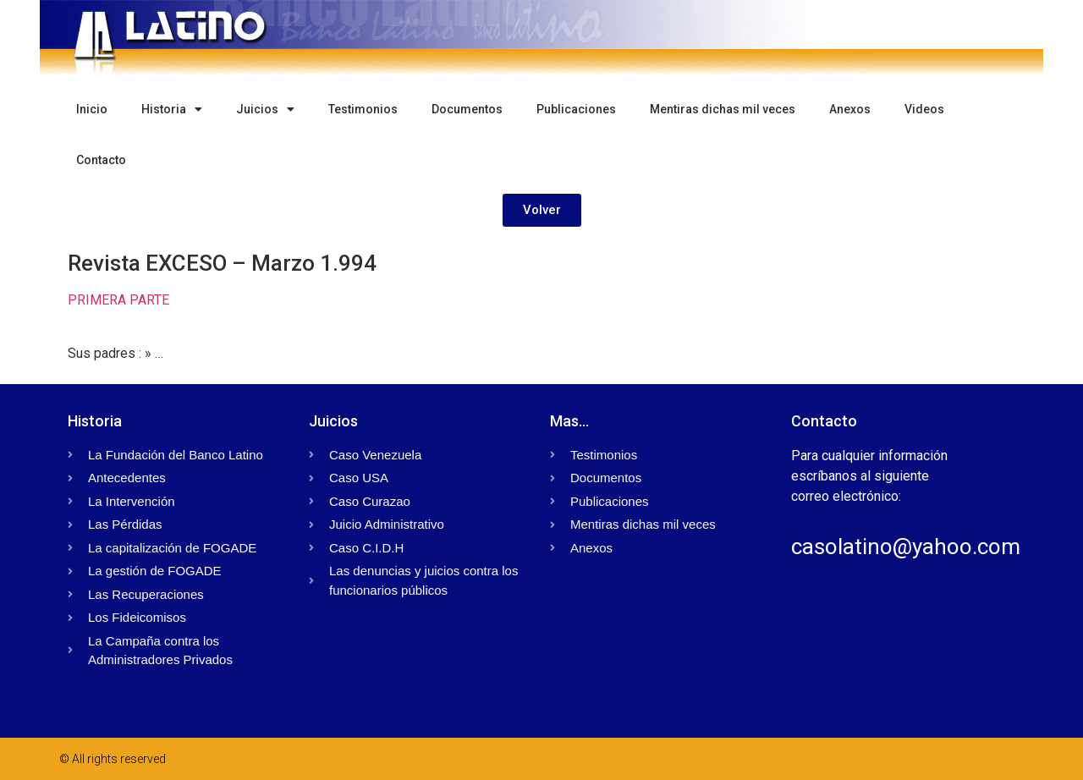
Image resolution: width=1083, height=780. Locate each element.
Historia (171, 109)
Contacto (101, 160)
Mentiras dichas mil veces (722, 109)
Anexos (850, 109)
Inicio (91, 109)
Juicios (265, 109)
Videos (924, 109)
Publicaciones (576, 109)
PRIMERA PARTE (118, 300)
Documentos (467, 109)
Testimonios (363, 109)
